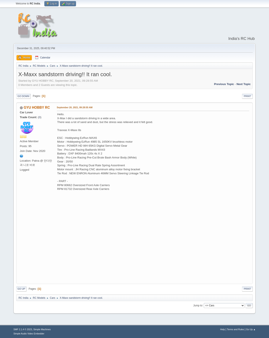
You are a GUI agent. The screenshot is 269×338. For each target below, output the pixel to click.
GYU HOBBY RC (37, 107)
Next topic (243, 84)
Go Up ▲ (250, 329)
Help (222, 329)
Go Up (21, 289)
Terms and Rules (235, 329)
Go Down (23, 96)
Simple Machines (42, 329)
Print (247, 96)
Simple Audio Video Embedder (29, 333)
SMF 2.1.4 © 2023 (23, 329)
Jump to (197, 305)
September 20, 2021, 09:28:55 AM (74, 107)
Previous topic (224, 84)
